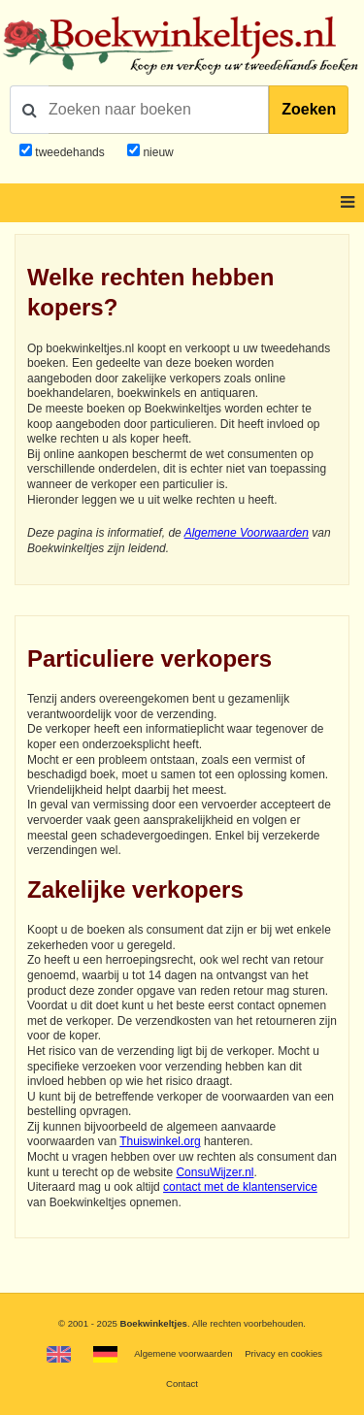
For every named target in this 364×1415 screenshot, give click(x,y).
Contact (182, 1383)
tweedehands (69, 152)
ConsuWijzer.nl (214, 1172)
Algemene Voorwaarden (246, 533)
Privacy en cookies (283, 1353)
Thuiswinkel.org (159, 1141)
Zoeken (308, 109)
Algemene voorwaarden (183, 1353)
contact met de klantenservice (240, 1187)
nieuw (157, 152)
